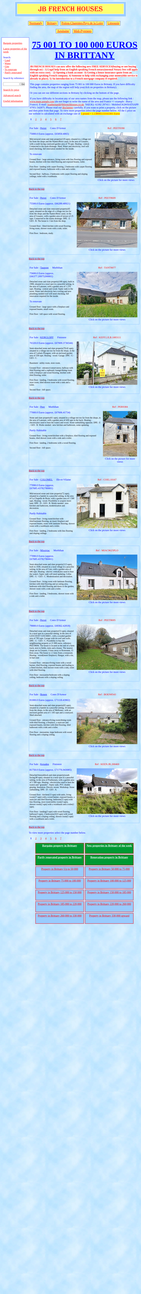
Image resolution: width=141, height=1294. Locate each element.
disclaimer (67, 107)
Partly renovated (13, 72)
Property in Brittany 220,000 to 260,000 (109, 904)
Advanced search (12, 95)
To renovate (11, 69)
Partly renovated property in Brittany (60, 857)
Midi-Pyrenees (83, 31)
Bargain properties (12, 43)
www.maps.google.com (42, 101)
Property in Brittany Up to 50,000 (59, 869)
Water (8, 63)
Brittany (52, 23)
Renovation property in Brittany (109, 857)
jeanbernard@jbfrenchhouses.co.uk (65, 104)
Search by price (11, 89)
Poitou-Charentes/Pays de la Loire (82, 23)
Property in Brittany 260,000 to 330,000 (59, 915)
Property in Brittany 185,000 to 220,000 (59, 904)
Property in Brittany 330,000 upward (109, 915)
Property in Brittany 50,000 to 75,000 (109, 869)
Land (7, 60)
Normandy (35, 23)
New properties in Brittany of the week (109, 845)
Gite (7, 66)
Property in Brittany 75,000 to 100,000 (60, 880)
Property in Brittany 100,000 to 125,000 (109, 880)
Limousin (113, 23)
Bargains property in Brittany (59, 845)
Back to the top (36, 189)
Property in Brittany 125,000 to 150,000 (59, 892)
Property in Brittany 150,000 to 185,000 (109, 892)
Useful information (13, 101)
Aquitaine (63, 31)
